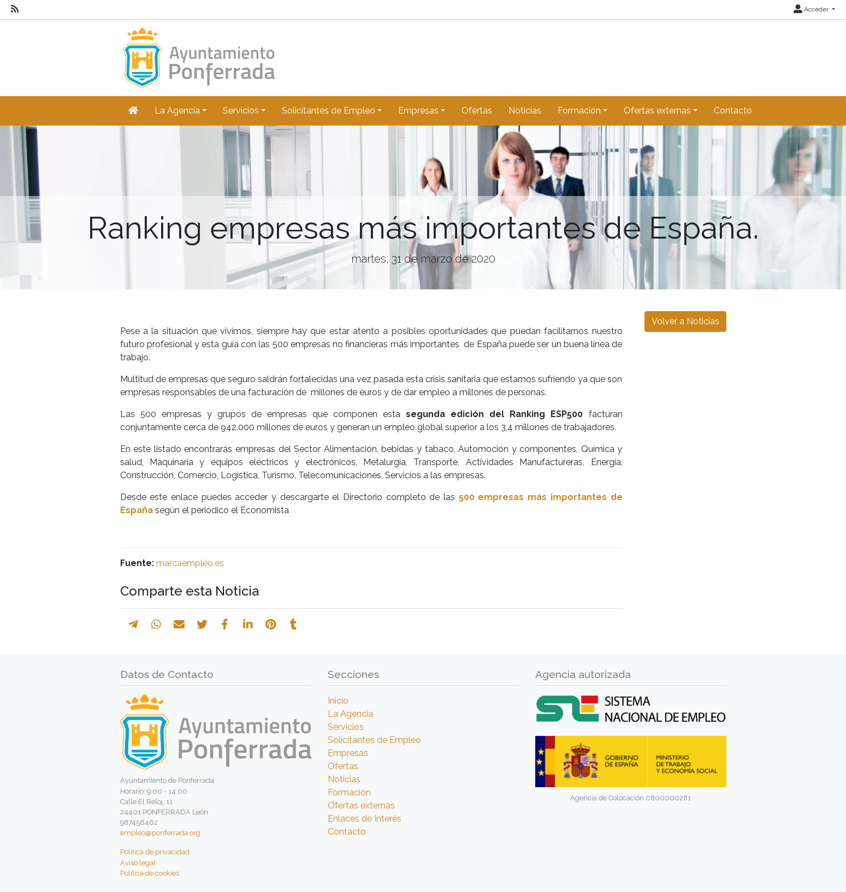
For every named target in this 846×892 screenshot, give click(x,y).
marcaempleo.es (190, 563)
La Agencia (350, 714)
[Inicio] (197, 52)
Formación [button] (579, 110)
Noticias (524, 110)
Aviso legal (138, 863)
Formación (349, 792)
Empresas (348, 753)
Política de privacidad (155, 852)
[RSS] (15, 9)
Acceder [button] (812, 9)
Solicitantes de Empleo (374, 740)
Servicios (346, 727)
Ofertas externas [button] (657, 110)
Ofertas (477, 110)
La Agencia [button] (177, 110)
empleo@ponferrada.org (160, 833)
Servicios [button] (241, 110)
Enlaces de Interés (364, 818)
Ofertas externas (361, 805)
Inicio (338, 700)
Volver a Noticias (685, 321)
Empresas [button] (418, 110)
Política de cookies (149, 873)
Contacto (733, 110)
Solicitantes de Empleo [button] (328, 110)
